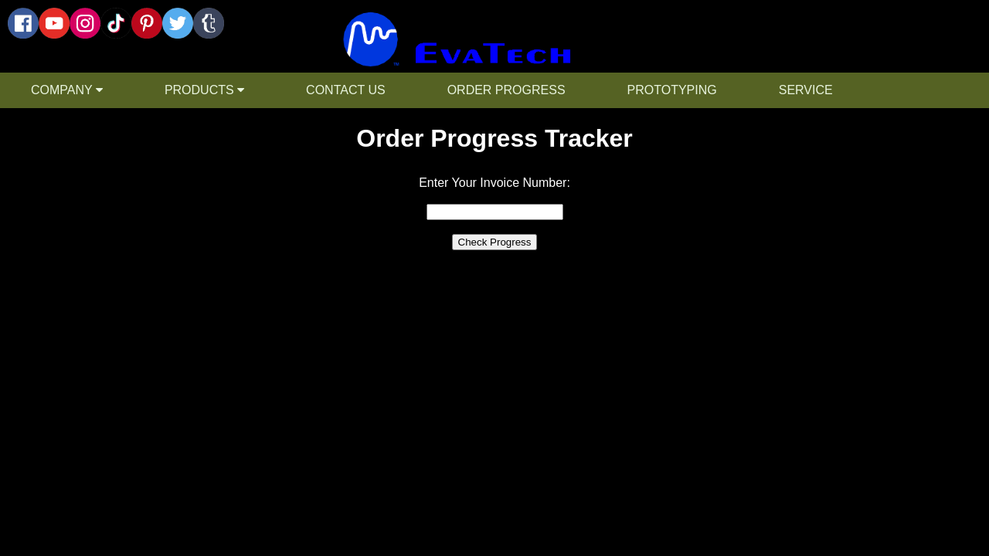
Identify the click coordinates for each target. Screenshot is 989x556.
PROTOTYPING (672, 90)
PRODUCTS (204, 90)
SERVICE (806, 90)
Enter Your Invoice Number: (494, 182)
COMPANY (67, 90)
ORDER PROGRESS (506, 90)
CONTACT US (346, 90)
